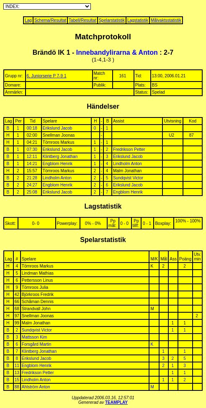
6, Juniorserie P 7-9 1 (47, 76)
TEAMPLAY (116, 402)
